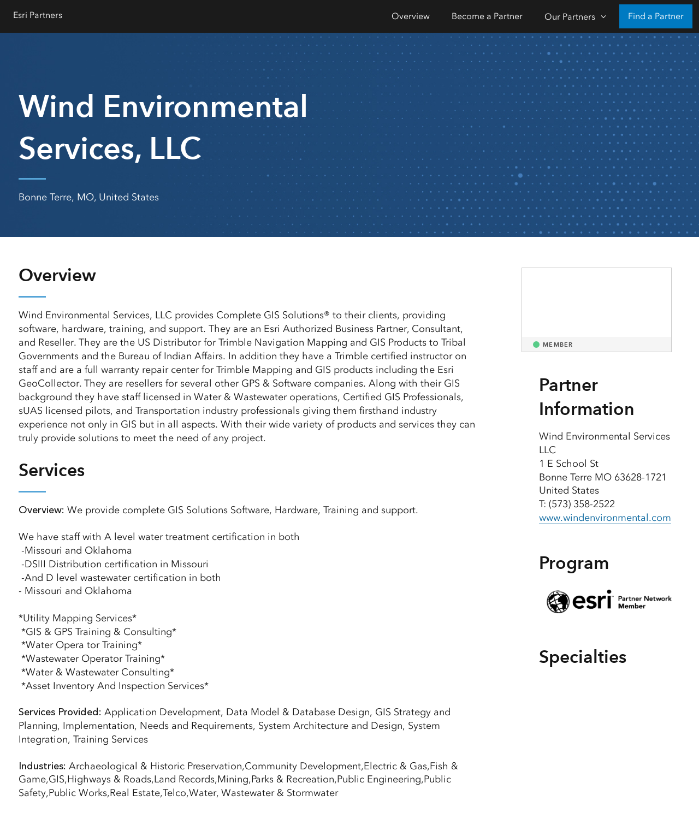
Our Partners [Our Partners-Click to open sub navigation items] (569, 16)
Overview (411, 16)
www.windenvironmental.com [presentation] (605, 518)
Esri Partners (37, 15)
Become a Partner (487, 16)
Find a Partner (656, 16)
